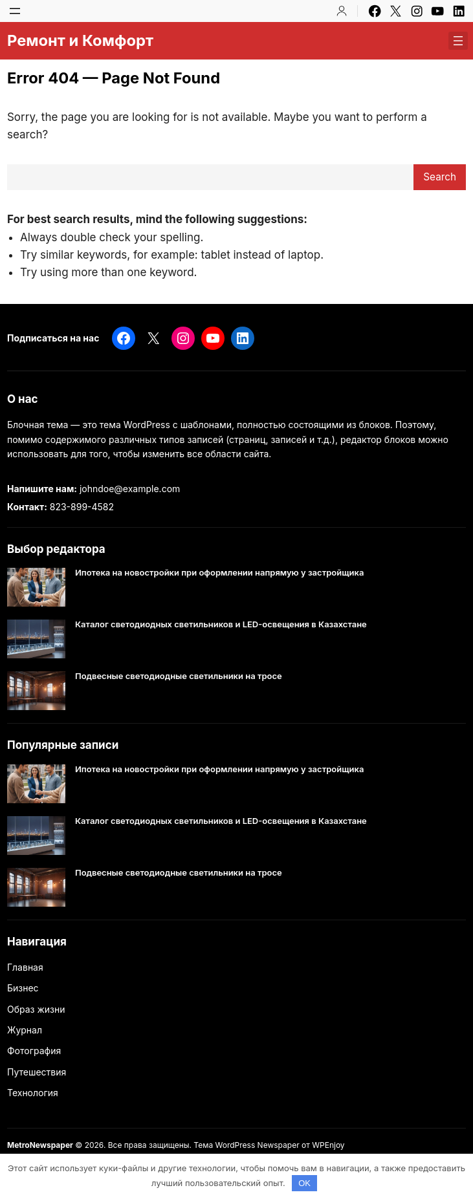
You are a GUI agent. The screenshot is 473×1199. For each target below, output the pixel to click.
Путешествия (36, 1071)
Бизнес (23, 987)
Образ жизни (36, 1009)
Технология (32, 1092)
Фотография (34, 1050)
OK (304, 1183)
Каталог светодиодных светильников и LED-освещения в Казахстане (221, 624)
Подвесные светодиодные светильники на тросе (178, 676)
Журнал (24, 1029)
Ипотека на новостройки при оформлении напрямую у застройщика (219, 573)
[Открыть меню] (15, 11)
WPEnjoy (328, 1145)
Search (439, 177)
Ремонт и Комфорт (80, 40)
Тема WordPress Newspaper (246, 1145)
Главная (25, 967)
